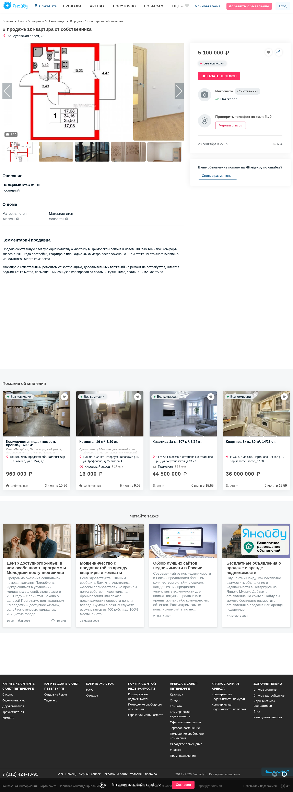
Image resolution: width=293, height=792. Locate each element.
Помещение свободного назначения (145, 707)
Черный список (90, 774)
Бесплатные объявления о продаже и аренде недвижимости (253, 604)
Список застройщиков (269, 695)
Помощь (71, 774)
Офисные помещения (185, 722)
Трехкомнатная (13, 712)
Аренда (94, 6)
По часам (151, 6)
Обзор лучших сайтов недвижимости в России (177, 602)
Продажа (70, 6)
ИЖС (89, 689)
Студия (175, 700)
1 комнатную (57, 21)
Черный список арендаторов (264, 703)
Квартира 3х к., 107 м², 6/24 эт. (178, 479)
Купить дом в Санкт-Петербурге (62, 686)
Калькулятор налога (268, 717)
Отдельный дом (55, 694)
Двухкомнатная (13, 706)
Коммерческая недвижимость (138, 696)
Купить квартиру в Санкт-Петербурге (18, 686)
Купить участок (100, 683)
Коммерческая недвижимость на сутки (228, 696)
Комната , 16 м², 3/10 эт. (99, 479)
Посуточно (121, 6)
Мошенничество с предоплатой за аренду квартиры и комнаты (103, 604)
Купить (22, 21)
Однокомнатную (13, 700)
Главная (7, 21)
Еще (175, 6)
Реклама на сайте (115, 774)
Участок (175, 749)
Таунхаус (50, 700)
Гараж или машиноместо (145, 715)
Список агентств (265, 689)
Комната (8, 717)
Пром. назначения (183, 755)
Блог (257, 711)
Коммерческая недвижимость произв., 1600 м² (31, 480)
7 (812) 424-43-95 (20, 774)
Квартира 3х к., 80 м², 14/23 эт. (251, 479)
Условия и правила (143, 774)
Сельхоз (92, 695)
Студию (7, 694)
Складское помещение (186, 744)
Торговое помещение (185, 728)
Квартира (38, 21)
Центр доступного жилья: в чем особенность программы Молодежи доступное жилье (36, 604)
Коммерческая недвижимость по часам (229, 707)
